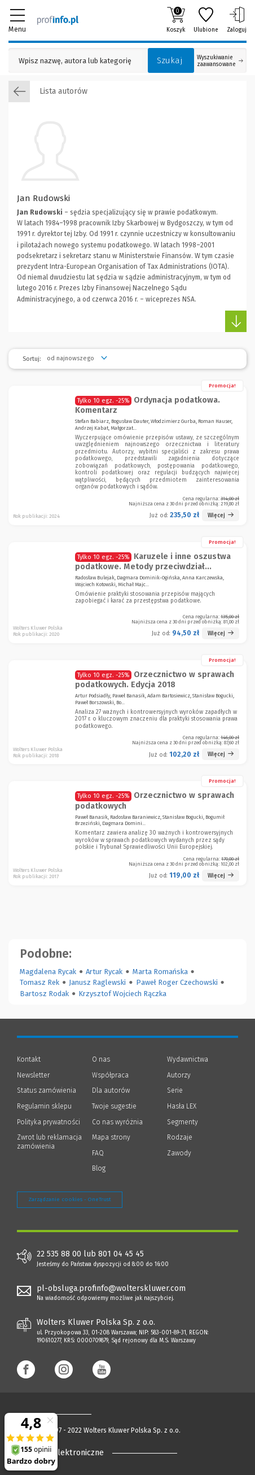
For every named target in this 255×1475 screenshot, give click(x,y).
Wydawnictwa (187, 1059)
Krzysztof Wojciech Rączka (122, 993)
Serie (175, 1090)
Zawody (179, 1153)
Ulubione (206, 20)
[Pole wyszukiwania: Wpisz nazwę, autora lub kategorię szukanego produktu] (75, 61)
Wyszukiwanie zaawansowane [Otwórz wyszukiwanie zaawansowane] (220, 61)
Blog (98, 1168)
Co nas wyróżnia (117, 1122)
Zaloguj (237, 20)
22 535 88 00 (59, 1254)
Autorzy (179, 1075)
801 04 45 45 (121, 1254)
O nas (101, 1059)
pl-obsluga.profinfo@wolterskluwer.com (111, 1288)
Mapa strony (111, 1137)
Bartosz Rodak (44, 993)
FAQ (98, 1153)
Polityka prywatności (48, 1122)
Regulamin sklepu (44, 1106)
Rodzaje (179, 1137)
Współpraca (110, 1075)
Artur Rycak (104, 971)
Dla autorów (111, 1090)
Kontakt (29, 1059)
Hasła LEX (181, 1106)
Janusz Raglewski (97, 982)
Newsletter (33, 1075)
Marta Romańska (160, 971)
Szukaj (170, 60)
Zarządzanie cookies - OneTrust (69, 1199)
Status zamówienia (46, 1090)
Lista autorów (47, 91)
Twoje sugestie (114, 1106)
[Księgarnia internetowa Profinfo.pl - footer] (62, 1413)
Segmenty (182, 1122)
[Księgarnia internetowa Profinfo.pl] (57, 20)
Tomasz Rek (39, 982)
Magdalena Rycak (48, 971)
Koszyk (175, 20)
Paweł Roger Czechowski (177, 982)
